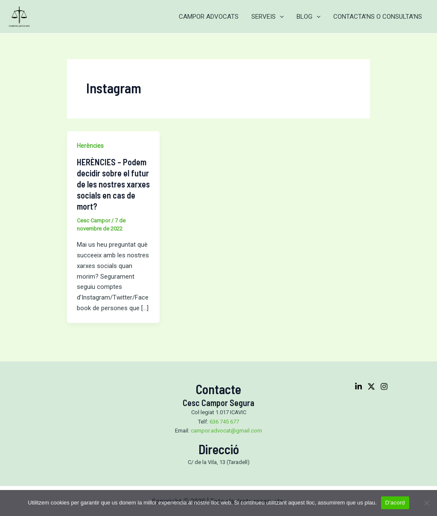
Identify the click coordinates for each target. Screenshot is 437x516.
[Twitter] (371, 386)
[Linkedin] (358, 386)
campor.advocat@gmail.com (226, 430)
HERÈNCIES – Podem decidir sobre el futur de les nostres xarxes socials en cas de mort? (113, 184)
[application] (280, 16)
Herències (90, 145)
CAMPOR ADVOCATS (209, 16)
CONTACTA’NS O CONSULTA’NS (377, 16)
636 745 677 (224, 421)
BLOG (308, 16)
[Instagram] (384, 386)
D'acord (395, 502)
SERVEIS (267, 16)
